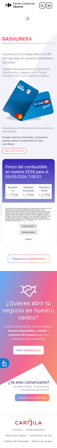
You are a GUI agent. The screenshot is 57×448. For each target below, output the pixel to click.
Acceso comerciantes (32, 398)
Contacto (17, 429)
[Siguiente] (54, 18)
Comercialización (35, 429)
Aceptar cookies (28, 226)
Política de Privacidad (17, 441)
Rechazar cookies (28, 232)
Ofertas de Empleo (15, 435)
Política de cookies (27, 221)
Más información (14, 151)
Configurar (28, 239)
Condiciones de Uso (40, 435)
